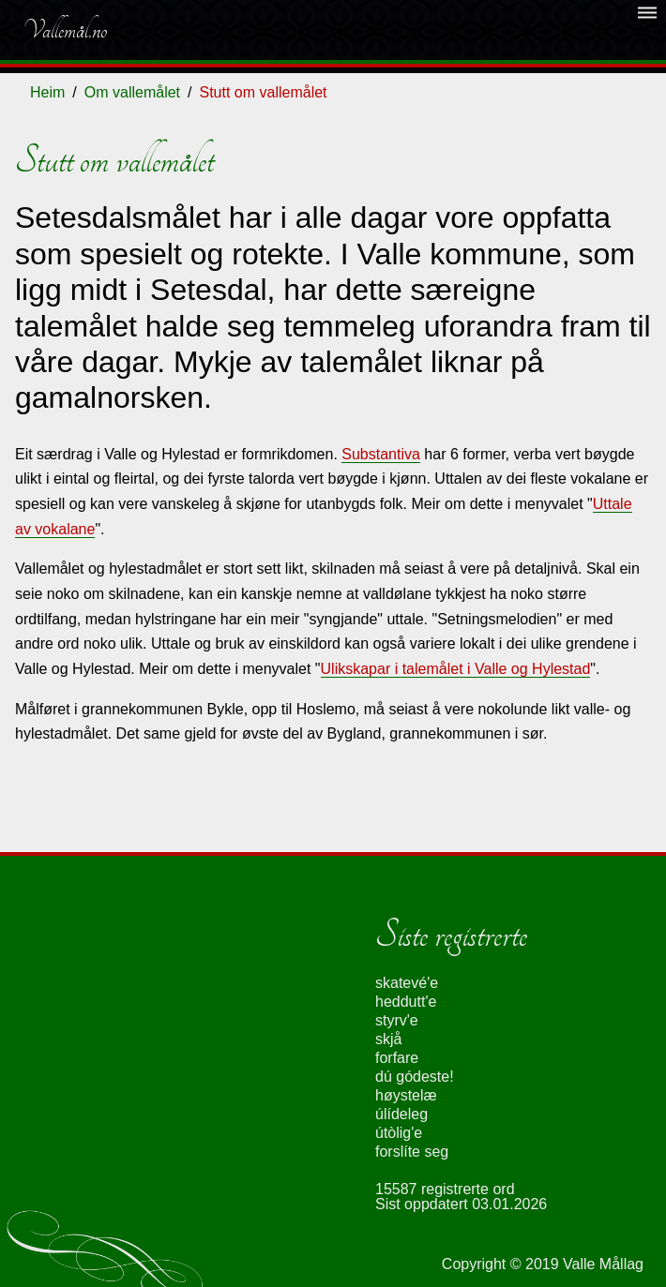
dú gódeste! (414, 1077)
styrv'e (396, 1020)
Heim (47, 92)
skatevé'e (406, 983)
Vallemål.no (65, 30)
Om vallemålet (132, 92)
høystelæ (406, 1095)
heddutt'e (405, 1002)
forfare (396, 1058)
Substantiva (380, 454)
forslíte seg (411, 1152)
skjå (388, 1039)
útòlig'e (398, 1133)
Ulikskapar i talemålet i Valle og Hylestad (456, 669)
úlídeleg (401, 1114)
